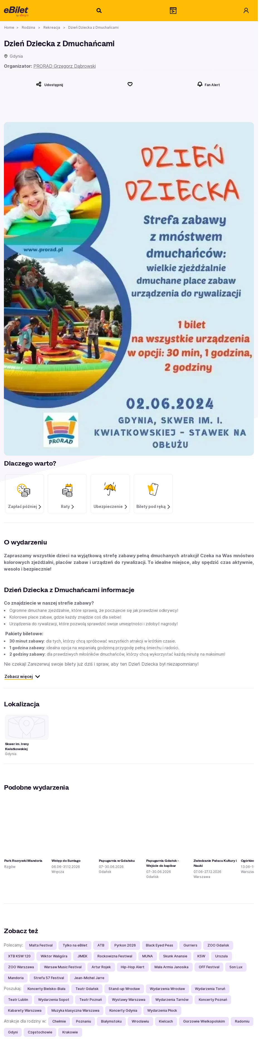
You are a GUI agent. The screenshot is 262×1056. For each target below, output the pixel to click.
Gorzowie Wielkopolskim (204, 1021)
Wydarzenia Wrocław (167, 989)
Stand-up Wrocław (124, 989)
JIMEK (82, 956)
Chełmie (59, 1021)
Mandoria (16, 978)
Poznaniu (83, 1021)
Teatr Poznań (90, 999)
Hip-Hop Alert (133, 967)
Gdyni (13, 1032)
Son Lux (236, 967)
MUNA (147, 956)
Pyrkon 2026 (125, 945)
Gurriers (190, 945)
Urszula (221, 956)
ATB (100, 945)
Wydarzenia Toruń (210, 989)
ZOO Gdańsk (218, 945)
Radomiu (242, 1021)
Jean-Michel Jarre (89, 978)
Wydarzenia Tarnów (171, 999)
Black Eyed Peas (159, 945)
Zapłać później (25, 506)
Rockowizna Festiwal (114, 956)
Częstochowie (40, 1032)
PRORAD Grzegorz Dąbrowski (64, 66)
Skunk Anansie (175, 956)
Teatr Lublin (18, 999)
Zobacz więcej (22, 676)
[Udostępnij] (49, 84)
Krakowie (70, 1032)
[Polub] (130, 84)
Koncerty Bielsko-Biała (46, 989)
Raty (68, 506)
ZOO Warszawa (21, 967)
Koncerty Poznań (213, 999)
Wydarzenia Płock (162, 1010)
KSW (201, 956)
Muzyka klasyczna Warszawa (75, 1010)
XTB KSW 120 (19, 956)
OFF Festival (209, 967)
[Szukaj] (99, 10)
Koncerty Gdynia (123, 1010)
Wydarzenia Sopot (53, 999)
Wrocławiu (140, 1021)
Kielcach (166, 1021)
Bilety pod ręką (153, 506)
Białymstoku (111, 1021)
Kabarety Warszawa (24, 1010)
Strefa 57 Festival (49, 978)
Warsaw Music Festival (63, 967)
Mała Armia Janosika (171, 967)
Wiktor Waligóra (54, 956)
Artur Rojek (101, 967)
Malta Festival (41, 945)
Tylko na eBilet (75, 945)
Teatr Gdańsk (87, 989)
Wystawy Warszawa (128, 999)
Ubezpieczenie (111, 506)
